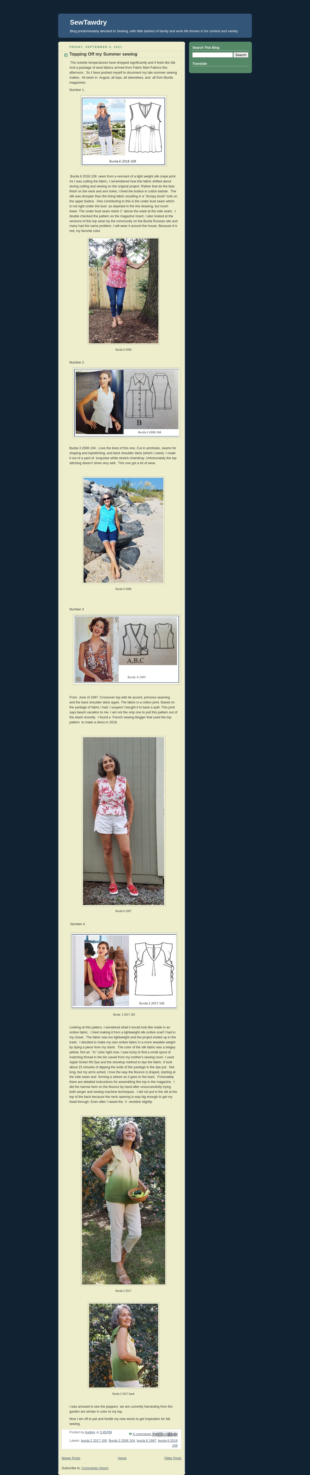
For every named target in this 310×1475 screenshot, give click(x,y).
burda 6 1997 (146, 1441)
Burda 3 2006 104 (122, 1441)
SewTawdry (88, 22)
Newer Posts (71, 1458)
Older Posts (172, 1458)
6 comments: (143, 1434)
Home (122, 1458)
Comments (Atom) (95, 1468)
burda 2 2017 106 (94, 1441)
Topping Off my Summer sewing (103, 54)
